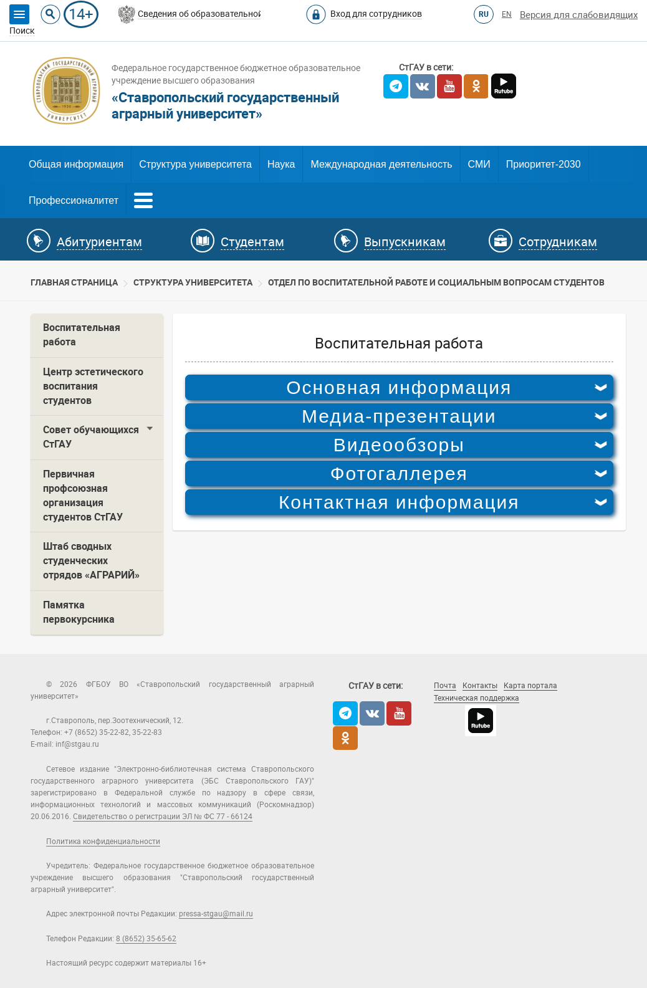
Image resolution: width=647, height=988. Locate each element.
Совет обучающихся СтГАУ (91, 437)
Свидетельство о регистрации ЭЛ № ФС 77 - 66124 (162, 816)
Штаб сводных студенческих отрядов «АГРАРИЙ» (91, 560)
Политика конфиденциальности (103, 841)
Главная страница (74, 282)
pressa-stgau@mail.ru (216, 913)
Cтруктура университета (192, 282)
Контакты (479, 685)
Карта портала (530, 685)
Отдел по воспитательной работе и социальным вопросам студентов (436, 282)
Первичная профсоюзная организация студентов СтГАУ (83, 495)
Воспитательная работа (81, 335)
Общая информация (76, 164)
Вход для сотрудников (376, 14)
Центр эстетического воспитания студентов (93, 386)
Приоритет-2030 (543, 164)
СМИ (479, 164)
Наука (281, 164)
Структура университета (195, 164)
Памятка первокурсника (79, 612)
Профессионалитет (73, 200)
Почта (445, 685)
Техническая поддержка (476, 698)
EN (507, 14)
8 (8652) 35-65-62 (146, 938)
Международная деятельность (381, 164)
